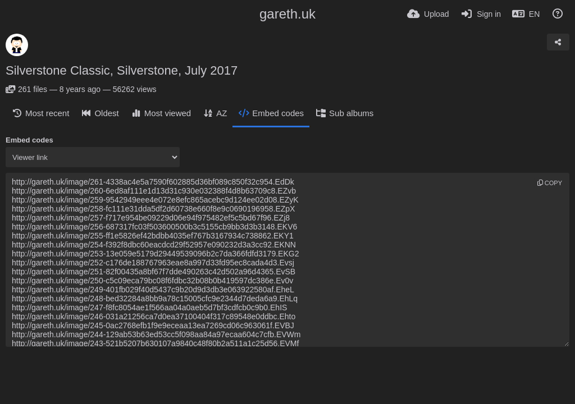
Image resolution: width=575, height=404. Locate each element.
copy (549, 183)
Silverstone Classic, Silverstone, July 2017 (122, 70)
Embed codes (29, 140)
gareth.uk (287, 13)
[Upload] (428, 14)
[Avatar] (17, 45)
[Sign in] (480, 14)
